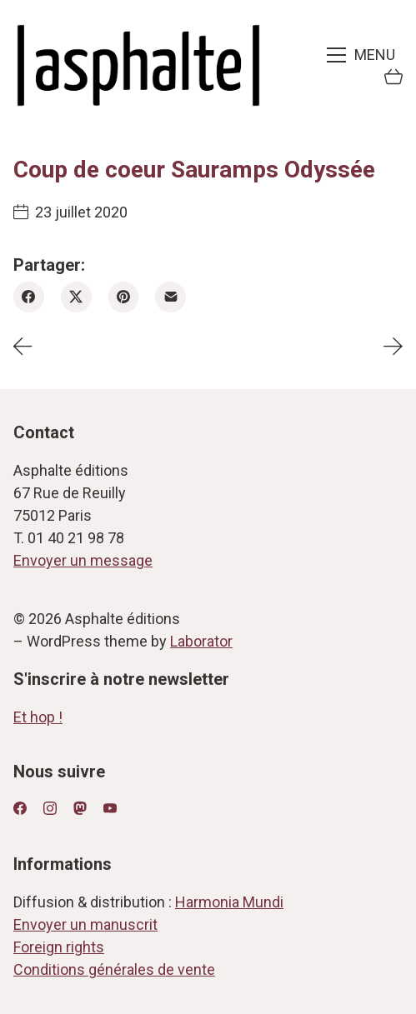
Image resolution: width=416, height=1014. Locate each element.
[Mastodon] (80, 808)
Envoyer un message (83, 560)
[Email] (170, 297)
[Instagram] (50, 808)
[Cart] (393, 78)
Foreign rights (58, 947)
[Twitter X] (76, 297)
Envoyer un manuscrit (85, 924)
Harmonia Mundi (229, 902)
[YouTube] (110, 808)
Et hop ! (38, 717)
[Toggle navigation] (363, 55)
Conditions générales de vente (114, 969)
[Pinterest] (123, 297)
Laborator (201, 641)
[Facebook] (28, 297)
